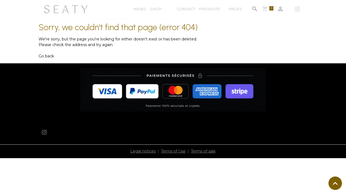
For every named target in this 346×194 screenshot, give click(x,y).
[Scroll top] (335, 183)
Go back (46, 56)
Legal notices (143, 151)
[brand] (66, 9)
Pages (235, 8)
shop (156, 8)
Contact (186, 8)
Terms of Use (173, 151)
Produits (209, 8)
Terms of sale (203, 151)
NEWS (140, 8)
